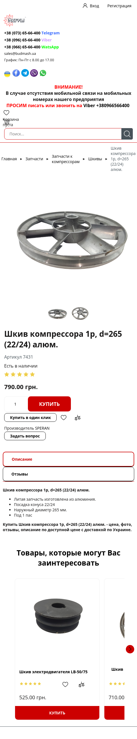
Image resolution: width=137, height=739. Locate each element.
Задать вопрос (25, 436)
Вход (94, 5)
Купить (49, 404)
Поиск (127, 134)
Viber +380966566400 (106, 105)
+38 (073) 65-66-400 (22, 33)
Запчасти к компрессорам (66, 159)
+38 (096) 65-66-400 (22, 40)
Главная (9, 158)
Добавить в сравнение (77, 417)
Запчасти (34, 158)
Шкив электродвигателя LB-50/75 (53, 671)
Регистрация (119, 5)
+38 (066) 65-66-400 (22, 47)
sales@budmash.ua (20, 53)
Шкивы (95, 158)
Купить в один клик (30, 417)
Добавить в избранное (63, 417)
